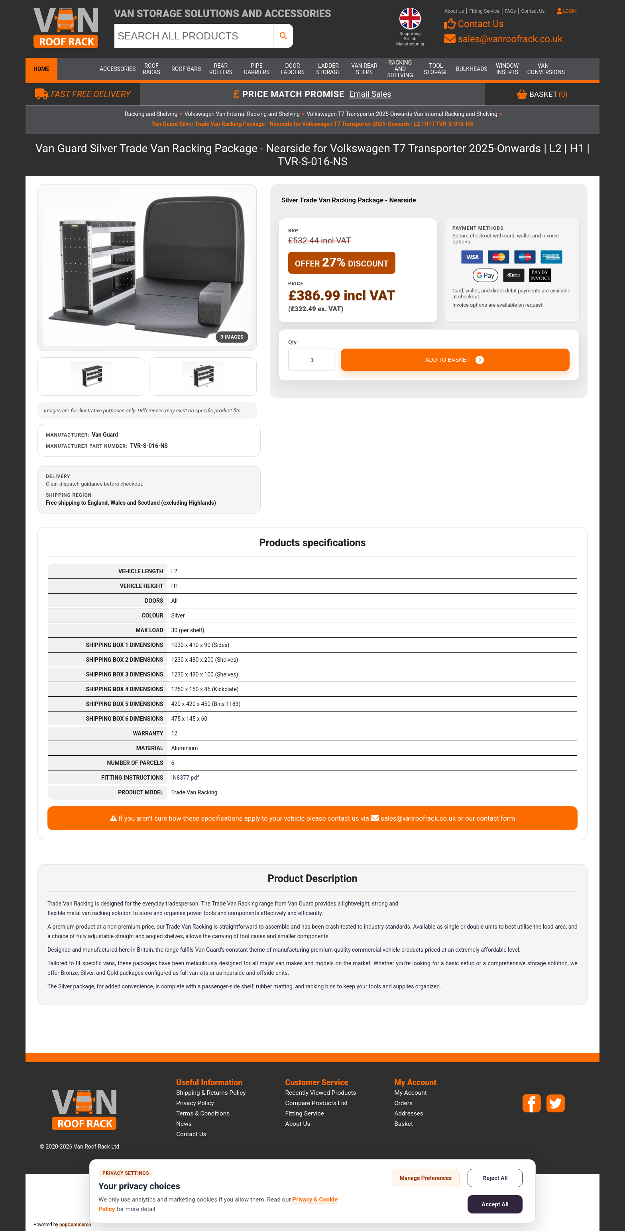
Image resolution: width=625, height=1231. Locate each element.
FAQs (510, 11)
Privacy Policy (195, 1103)
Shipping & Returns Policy (211, 1092)
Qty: (293, 342)
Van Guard (105, 434)
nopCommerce (75, 1224)
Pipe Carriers (256, 69)
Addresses (408, 1113)
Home (41, 69)
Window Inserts (507, 69)
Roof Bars (186, 69)
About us (298, 1123)
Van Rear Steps (364, 69)
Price (295, 283)
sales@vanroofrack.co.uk (503, 39)
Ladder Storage (328, 69)
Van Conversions (543, 69)
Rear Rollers (220, 69)
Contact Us (533, 11)
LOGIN (567, 11)
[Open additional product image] (91, 376)
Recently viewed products (320, 1092)
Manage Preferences (426, 1178)
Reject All (494, 1178)
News (184, 1123)
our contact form (490, 818)
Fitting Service (484, 11)
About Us (454, 11)
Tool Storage (436, 69)
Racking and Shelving (400, 68)
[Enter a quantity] (312, 360)
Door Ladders (293, 69)
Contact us (191, 1134)
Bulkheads (471, 69)
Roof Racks (151, 69)
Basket (403, 1123)
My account (410, 1092)
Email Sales (370, 94)
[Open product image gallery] (147, 267)
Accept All (495, 1204)
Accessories (116, 69)
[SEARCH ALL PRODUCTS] (193, 36)
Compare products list (316, 1103)
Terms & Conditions (203, 1113)
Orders (403, 1103)
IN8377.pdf (185, 777)
